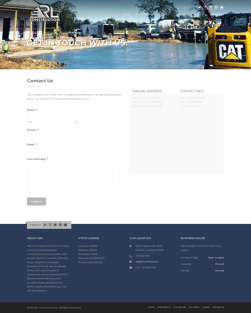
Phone (32, 130)
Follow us (35, 224)
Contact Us (217, 14)
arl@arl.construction (147, 261)
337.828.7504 (185, 7)
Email (31, 144)
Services (164, 14)
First (29, 122)
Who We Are (144, 14)
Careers (180, 14)
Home (126, 14)
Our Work (198, 14)
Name (32, 110)
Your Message (37, 159)
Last (77, 122)
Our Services (179, 307)
